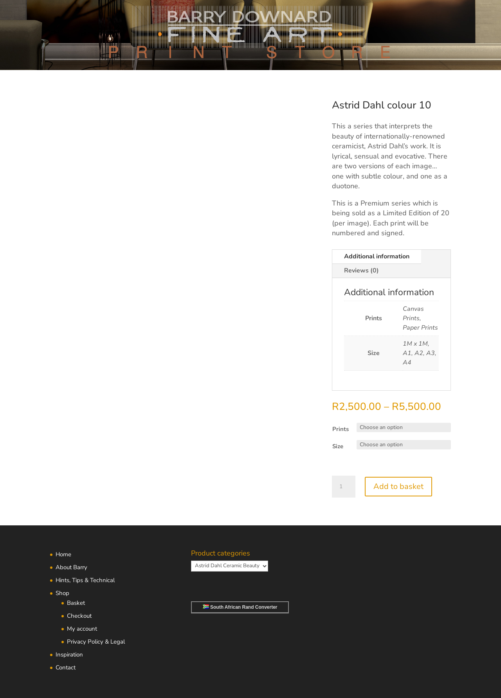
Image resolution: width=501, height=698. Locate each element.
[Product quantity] (343, 487)
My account (82, 629)
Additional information (376, 256)
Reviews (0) (361, 270)
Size (337, 446)
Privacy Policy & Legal (96, 642)
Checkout (79, 616)
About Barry (71, 567)
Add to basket (398, 486)
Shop (62, 593)
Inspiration (69, 654)
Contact (66, 667)
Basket (76, 603)
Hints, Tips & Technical (85, 580)
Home (63, 554)
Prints (340, 429)
